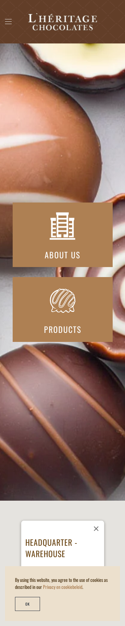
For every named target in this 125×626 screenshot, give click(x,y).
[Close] (96, 529)
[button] (8, 21)
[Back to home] (62, 21)
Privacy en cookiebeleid (62, 586)
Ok (27, 604)
